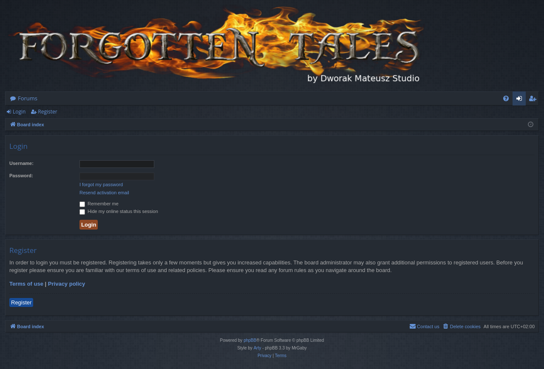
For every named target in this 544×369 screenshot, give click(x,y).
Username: (21, 163)
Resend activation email (104, 192)
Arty (257, 348)
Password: (21, 175)
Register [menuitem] (534, 99)
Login (19, 111)
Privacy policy (66, 284)
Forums (27, 98)
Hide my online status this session (118, 211)
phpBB (250, 340)
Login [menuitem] (521, 99)
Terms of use (26, 284)
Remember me (99, 203)
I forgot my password (101, 184)
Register (47, 111)
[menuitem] (506, 98)
